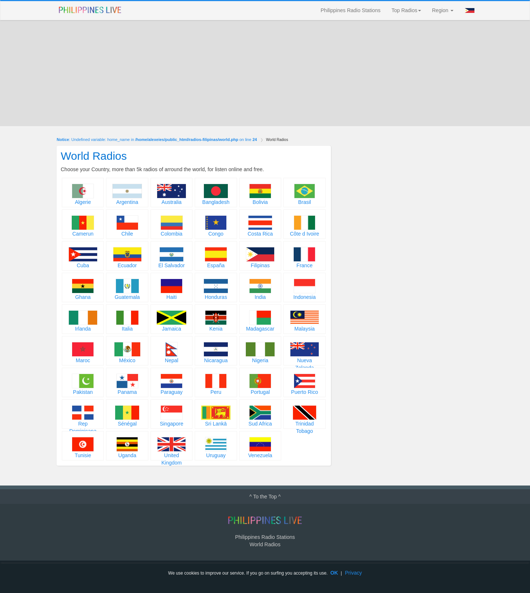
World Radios (265, 544)
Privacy (353, 573)
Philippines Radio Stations (351, 10)
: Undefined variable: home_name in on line (157, 139)
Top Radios (406, 10)
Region (442, 10)
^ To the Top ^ (264, 497)
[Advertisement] (265, 73)
